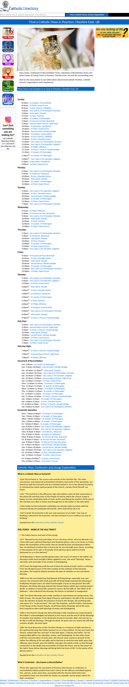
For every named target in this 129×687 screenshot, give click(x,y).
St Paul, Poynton (37, 115)
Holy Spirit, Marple (38, 113)
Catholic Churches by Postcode (21, 683)
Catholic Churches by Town (97, 680)
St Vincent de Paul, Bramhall (42, 121)
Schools (56, 680)
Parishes (34, 680)
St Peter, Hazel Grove (39, 105)
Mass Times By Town (45, 683)
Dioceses (24, 680)
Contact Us (69, 685)
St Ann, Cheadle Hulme (41, 139)
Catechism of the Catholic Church (49, 522)
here (4, 143)
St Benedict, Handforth (41, 126)
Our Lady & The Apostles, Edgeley (45, 144)
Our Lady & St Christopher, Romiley (45, 110)
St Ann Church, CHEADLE (40, 108)
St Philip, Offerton (38, 147)
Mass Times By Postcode (92, 683)
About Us (59, 685)
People (81, 680)
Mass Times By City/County (68, 683)
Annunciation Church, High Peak (44, 123)
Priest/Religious (69, 680)
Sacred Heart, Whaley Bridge (43, 131)
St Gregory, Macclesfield (40, 103)
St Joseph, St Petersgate (40, 118)
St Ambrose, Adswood (39, 173)
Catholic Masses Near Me (116, 683)
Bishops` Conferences (9, 680)
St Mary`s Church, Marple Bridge (45, 149)
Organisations (45, 680)
